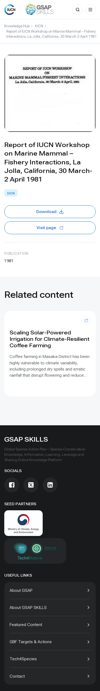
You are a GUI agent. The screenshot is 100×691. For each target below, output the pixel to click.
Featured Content (26, 624)
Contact (17, 676)
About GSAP (21, 590)
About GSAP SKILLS (28, 607)
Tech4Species (23, 658)
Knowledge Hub (17, 26)
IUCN (39, 26)
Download (50, 211)
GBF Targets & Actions (31, 641)
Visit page (50, 227)
